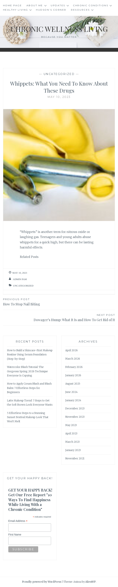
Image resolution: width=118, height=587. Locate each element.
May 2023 (71, 425)
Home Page (12, 5)
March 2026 (72, 358)
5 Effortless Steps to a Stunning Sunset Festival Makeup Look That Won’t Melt (27, 417)
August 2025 (72, 383)
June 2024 (71, 392)
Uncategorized (59, 74)
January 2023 (73, 450)
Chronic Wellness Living (59, 29)
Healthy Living (15, 9)
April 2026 (71, 350)
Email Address (18, 521)
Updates (58, 5)
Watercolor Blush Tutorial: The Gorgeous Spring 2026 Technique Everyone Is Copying (27, 371)
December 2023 (75, 408)
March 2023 (72, 441)
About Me (34, 5)
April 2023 (71, 433)
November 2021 (74, 458)
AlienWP (90, 581)
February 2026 (74, 367)
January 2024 (73, 400)
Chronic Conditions (90, 5)
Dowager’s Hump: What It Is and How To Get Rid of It (59, 317)
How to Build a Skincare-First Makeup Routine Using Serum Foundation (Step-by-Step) (30, 354)
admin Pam (20, 279)
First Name (14, 534)
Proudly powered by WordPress (41, 581)
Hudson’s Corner (51, 9)
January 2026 (73, 375)
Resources (80, 9)
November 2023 (75, 416)
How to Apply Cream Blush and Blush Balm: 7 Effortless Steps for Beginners (29, 388)
